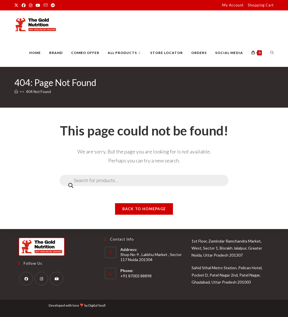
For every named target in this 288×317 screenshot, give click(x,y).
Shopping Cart (261, 5)
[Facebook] (26, 278)
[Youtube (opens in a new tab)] (38, 5)
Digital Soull (96, 305)
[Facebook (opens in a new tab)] (23, 5)
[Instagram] (41, 278)
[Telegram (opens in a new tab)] (53, 5)
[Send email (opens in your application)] (45, 5)
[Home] (16, 91)
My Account (233, 5)
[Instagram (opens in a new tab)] (30, 5)
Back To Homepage (144, 209)
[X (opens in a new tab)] (17, 5)
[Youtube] (56, 278)
